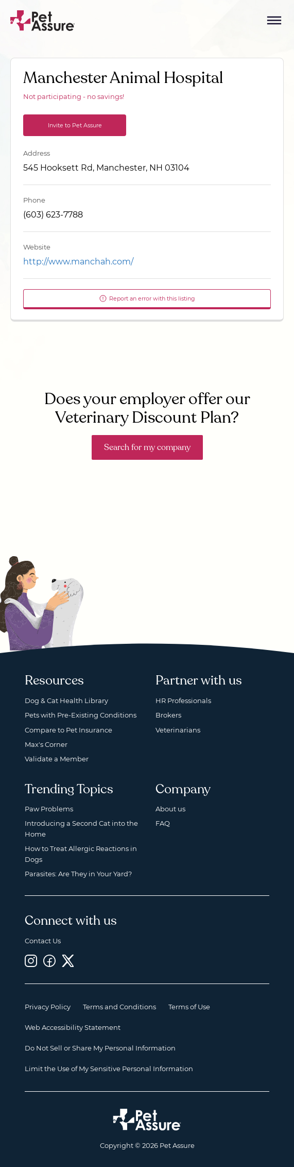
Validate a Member (57, 759)
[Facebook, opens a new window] (49, 960)
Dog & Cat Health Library (66, 700)
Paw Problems (49, 809)
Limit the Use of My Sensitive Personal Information (109, 1068)
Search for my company (147, 447)
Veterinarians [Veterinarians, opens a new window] (177, 730)
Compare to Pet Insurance (68, 730)
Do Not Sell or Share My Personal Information (100, 1048)
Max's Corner (46, 744)
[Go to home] (42, 20)
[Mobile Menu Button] (274, 20)
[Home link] (147, 1119)
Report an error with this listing (147, 298)
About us (170, 809)
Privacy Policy (48, 1007)
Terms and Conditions (119, 1007)
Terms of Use (189, 1007)
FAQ (162, 823)
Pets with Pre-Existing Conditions (80, 715)
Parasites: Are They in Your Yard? (78, 874)
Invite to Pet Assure (75, 125)
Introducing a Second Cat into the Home (81, 828)
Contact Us (43, 941)
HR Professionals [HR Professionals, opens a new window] (183, 700)
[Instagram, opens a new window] (31, 960)
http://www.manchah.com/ (78, 261)
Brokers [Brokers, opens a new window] (168, 715)
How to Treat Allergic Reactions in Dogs (81, 853)
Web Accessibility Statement (72, 1027)
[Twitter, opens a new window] (68, 960)
